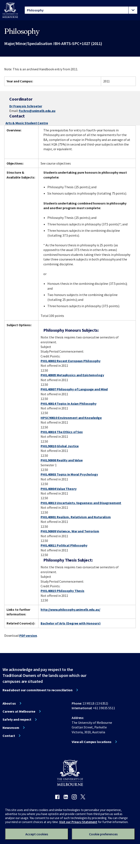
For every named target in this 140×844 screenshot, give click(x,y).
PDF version (28, 635)
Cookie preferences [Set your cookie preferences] (103, 834)
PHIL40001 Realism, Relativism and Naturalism (76, 517)
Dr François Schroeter (25, 106)
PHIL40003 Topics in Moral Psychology (69, 474)
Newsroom (11, 727)
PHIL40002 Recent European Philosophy (70, 361)
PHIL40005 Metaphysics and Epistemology (72, 375)
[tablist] (81, 10)
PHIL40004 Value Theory (58, 489)
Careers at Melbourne (19, 711)
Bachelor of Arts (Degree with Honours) (70, 623)
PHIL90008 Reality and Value (62, 460)
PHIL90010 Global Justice (60, 446)
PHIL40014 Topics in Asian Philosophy (68, 403)
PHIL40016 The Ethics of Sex (62, 432)
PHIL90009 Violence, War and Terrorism (70, 531)
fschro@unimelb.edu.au (37, 110)
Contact (9, 736)
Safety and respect (17, 719)
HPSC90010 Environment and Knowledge (71, 418)
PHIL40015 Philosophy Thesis (62, 591)
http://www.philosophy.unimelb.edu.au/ (70, 609)
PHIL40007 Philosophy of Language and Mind (74, 389)
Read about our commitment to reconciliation (38, 690)
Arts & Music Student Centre (26, 123)
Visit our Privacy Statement (78, 822)
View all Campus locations (91, 742)
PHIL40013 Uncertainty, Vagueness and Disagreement (81, 503)
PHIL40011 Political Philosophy (64, 545)
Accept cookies (36, 834)
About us (9, 703)
